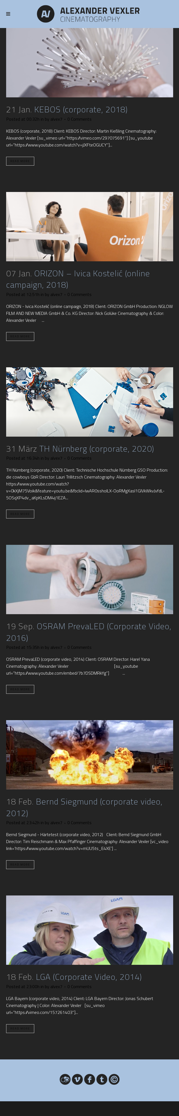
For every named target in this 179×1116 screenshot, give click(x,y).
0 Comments (79, 119)
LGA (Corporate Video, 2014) (89, 976)
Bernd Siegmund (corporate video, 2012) (84, 807)
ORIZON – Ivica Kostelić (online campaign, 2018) (78, 279)
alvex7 (56, 119)
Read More (20, 161)
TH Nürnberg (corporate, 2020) (96, 448)
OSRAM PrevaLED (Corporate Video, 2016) (88, 632)
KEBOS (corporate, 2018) (81, 109)
